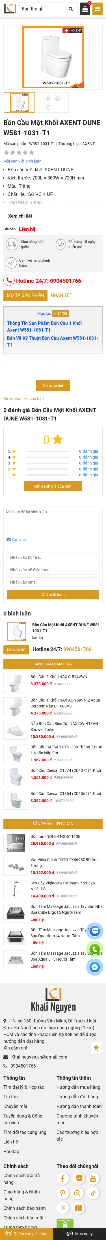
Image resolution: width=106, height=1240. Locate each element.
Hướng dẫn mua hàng (78, 1087)
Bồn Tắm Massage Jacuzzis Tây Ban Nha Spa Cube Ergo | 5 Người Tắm (67, 909)
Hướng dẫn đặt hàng (77, 1096)
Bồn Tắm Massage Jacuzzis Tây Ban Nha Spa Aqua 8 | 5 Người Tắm (67, 956)
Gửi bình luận (53, 594)
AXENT (88, 143)
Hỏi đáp (11, 1151)
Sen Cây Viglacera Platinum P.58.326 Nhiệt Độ (63, 886)
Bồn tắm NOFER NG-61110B (56, 836)
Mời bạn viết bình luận (22, 161)
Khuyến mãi (15, 1106)
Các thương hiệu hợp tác (77, 1136)
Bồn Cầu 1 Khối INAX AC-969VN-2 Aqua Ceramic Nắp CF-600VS (65, 703)
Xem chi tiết (20, 216)
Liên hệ (10, 1142)
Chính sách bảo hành (24, 1208)
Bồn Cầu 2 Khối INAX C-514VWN (59, 676)
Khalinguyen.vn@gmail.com (35, 1057)
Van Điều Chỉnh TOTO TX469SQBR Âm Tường (64, 862)
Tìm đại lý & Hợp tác (23, 1087)
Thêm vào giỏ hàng (26, 1233)
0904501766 (19, 1066)
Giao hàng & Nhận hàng (21, 1195)
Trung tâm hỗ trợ (20, 1227)
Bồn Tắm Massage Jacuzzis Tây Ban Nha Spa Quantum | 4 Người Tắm (67, 933)
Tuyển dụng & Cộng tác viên (22, 1119)
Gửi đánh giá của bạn (53, 486)
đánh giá (88, 451)
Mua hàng (16, 650)
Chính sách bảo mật (23, 1218)
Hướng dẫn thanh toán (79, 1106)
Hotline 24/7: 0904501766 (42, 280)
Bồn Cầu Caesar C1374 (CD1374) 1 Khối (66, 770)
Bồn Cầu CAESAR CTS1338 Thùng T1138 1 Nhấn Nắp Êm (66, 750)
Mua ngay (79, 1233)
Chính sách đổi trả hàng (21, 1179)
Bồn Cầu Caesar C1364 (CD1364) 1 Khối (66, 793)
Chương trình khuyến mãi (77, 1119)
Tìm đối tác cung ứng (24, 1132)
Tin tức (10, 1096)
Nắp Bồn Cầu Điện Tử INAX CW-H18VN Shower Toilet (64, 726)
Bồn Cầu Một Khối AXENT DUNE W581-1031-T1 (66, 628)
